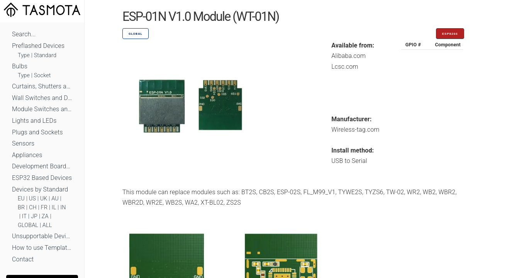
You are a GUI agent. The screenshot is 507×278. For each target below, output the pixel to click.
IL (54, 207)
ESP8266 (450, 34)
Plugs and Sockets (37, 132)
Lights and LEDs (34, 120)
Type (24, 55)
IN (63, 207)
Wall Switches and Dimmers (42, 98)
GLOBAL (28, 225)
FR (44, 207)
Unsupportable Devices (42, 236)
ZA (45, 216)
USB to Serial (349, 160)
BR (21, 207)
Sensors (23, 143)
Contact (23, 259)
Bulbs (19, 66)
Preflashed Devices (38, 45)
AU (55, 198)
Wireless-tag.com (355, 129)
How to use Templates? (42, 247)
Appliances (27, 155)
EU (21, 198)
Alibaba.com (348, 55)
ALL (47, 225)
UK (43, 198)
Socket (42, 75)
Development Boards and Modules (42, 166)
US (32, 198)
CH (33, 207)
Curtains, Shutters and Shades (42, 86)
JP (34, 216)
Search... (24, 34)
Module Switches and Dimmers (42, 109)
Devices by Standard (40, 189)
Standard (45, 55)
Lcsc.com (344, 66)
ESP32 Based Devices (42, 177)
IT (24, 216)
